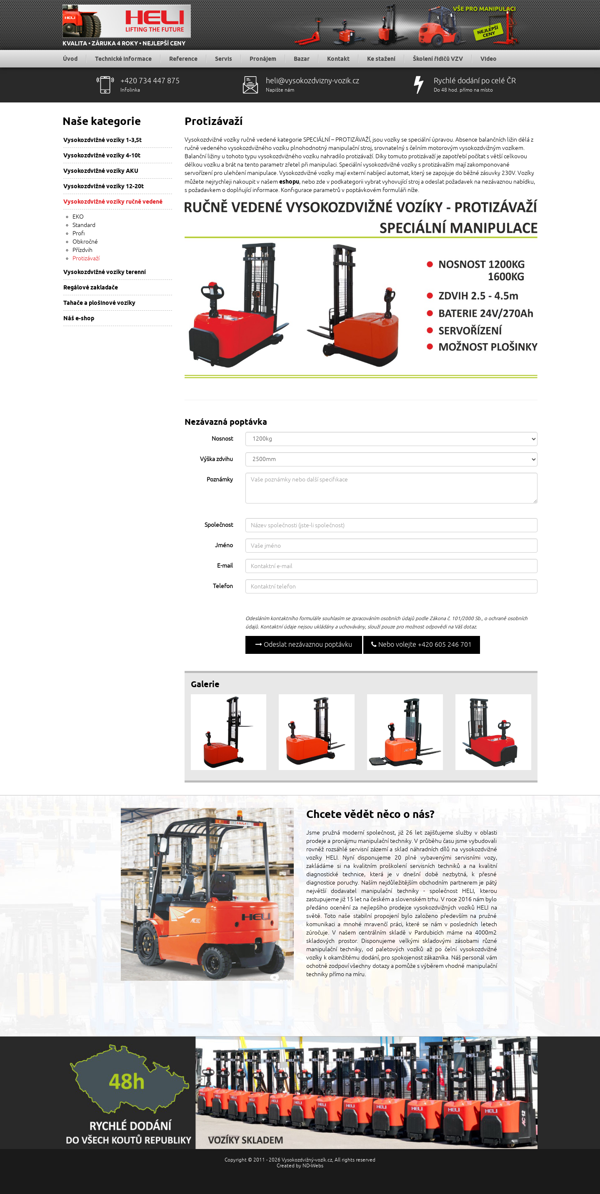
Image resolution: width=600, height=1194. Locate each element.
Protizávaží (86, 258)
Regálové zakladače (90, 287)
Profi (78, 233)
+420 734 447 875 (150, 80)
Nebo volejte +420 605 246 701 (421, 645)
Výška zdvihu (216, 459)
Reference (183, 58)
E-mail (225, 565)
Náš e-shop (78, 318)
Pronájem (263, 58)
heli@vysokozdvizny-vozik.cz (312, 80)
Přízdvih (82, 250)
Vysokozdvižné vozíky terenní (104, 272)
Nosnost (222, 438)
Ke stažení (381, 58)
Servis (223, 58)
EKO (78, 216)
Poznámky (220, 479)
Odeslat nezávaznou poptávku (303, 645)
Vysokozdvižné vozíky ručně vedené (112, 201)
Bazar (302, 58)
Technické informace (123, 58)
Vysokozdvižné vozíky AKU (100, 170)
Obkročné (85, 241)
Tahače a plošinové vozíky (99, 302)
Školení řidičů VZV (438, 58)
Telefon (223, 586)
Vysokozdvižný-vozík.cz (307, 1160)
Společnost (219, 524)
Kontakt (338, 58)
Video (488, 58)
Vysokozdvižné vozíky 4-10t (101, 155)
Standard (83, 225)
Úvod (70, 58)
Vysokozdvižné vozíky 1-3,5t (102, 140)
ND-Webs (312, 1166)
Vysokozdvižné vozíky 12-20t (103, 186)
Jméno (224, 545)
